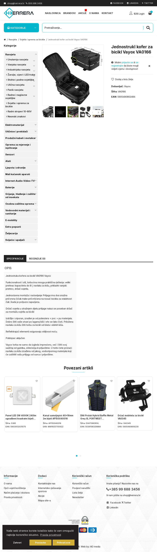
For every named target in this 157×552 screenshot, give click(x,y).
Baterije (10, 187)
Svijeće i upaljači (15, 239)
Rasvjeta (10, 54)
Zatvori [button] (17, 542)
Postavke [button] (40, 542)
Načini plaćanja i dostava (17, 492)
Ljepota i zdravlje (15, 167)
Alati (8, 161)
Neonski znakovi (17, 116)
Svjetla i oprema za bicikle (32, 39)
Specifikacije (15, 258)
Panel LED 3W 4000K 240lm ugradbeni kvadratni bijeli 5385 (21, 418)
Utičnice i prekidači (16, 131)
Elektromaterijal (14, 124)
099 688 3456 (35, 3)
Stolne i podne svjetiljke (21, 79)
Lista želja (77, 492)
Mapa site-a (44, 500)
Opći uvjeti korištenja (15, 488)
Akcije (41, 495)
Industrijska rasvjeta (19, 69)
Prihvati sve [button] (63, 542)
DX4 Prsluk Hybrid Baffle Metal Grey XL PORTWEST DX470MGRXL (96, 418)
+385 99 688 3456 (123, 489)
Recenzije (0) (37, 258)
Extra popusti (13, 226)
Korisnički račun (80, 483)
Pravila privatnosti (13, 497)
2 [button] (80, 456)
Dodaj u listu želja (124, 79)
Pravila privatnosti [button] (50, 534)
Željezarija (11, 233)
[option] (48, 112)
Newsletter (78, 497)
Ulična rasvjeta (16, 84)
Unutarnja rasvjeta (18, 59)
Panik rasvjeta (15, 89)
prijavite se (127, 62)
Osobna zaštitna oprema (19, 203)
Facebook (115, 502)
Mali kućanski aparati (17, 174)
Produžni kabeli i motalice (20, 138)
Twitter (127, 502)
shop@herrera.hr (16, 3)
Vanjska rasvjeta (17, 64)
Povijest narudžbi (81, 488)
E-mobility (11, 220)
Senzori (9, 154)
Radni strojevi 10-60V (20, 111)
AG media (95, 546)
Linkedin (113, 507)
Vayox (127, 86)
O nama (8, 483)
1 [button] (76, 456)
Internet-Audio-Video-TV (20, 180)
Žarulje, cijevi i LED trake (21, 74)
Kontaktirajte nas (46, 483)
